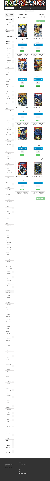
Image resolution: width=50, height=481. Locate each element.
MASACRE (9, 62)
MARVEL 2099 (9, 165)
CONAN (8, 336)
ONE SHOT (9, 110)
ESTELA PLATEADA (8, 277)
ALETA (8, 397)
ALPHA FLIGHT (9, 124)
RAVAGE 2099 (9, 201)
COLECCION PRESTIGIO (8, 154)
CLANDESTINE (9, 312)
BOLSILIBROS (8, 452)
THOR (8, 139)
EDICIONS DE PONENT (9, 379)
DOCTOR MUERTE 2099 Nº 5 (38, 73)
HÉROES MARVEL (8, 229)
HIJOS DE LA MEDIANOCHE (8, 159)
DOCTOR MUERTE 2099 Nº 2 (22, 143)
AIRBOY (8, 369)
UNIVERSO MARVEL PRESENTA (8, 282)
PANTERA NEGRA (8, 150)
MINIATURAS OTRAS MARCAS (9, 448)
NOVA (8, 177)
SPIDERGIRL (9, 242)
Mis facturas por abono (9, 464)
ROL (7, 29)
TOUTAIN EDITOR (8, 417)
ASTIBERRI (9, 402)
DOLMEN (8, 412)
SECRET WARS (8, 255)
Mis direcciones (7, 465)
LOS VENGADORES (8, 116)
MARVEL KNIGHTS (8, 185)
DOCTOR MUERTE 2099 (8, 291)
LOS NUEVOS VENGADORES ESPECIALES (9, 217)
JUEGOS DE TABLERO (8, 27)
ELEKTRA (8, 285)
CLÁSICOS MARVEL (8, 252)
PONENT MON (9, 436)
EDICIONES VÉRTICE (8, 410)
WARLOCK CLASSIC (8, 327)
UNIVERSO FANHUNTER (8, 339)
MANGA (7, 440)
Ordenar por (17, 17)
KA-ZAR (8, 204)
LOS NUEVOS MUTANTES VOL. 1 (9, 174)
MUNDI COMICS (7, 422)
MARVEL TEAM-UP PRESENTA (8, 198)
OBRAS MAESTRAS (8, 84)
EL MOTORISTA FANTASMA (8, 88)
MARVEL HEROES (8, 58)
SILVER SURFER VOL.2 (8, 212)
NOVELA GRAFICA (8, 73)
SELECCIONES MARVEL (8, 108)
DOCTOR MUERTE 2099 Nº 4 (22, 108)
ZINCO (8, 419)
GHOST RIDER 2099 (9, 269)
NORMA (8, 46)
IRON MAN (9, 144)
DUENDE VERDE (8, 307)
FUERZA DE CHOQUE (8, 274)
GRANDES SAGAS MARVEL (9, 70)
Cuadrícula (41, 17)
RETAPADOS (9, 352)
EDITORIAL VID (8, 427)
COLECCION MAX (8, 348)
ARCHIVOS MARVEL (8, 130)
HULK (8, 67)
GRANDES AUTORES (8, 137)
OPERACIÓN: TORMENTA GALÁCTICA (8, 181)
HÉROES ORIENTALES (8, 367)
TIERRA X (8, 261)
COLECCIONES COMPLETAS (8, 23)
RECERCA (8, 400)
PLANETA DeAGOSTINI (8, 406)
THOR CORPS (9, 263)
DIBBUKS (8, 438)
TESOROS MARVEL (8, 113)
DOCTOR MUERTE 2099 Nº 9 (22, 39)
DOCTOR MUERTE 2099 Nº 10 (22, 177)
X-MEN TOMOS (7, 168)
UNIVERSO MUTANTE (8, 102)
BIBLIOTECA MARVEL (8, 99)
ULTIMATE (8, 271)
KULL (8, 206)
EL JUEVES (9, 424)
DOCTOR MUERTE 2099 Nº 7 (22, 73)
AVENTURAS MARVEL (8, 331)
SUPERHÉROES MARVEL (9, 223)
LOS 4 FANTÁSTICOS (8, 133)
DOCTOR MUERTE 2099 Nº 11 (38, 143)
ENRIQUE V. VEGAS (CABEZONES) (8, 432)
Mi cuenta (7, 461)
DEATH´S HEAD (8, 310)
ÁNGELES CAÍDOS (8, 334)
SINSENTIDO (9, 414)
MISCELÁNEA (8, 34)
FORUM (8, 53)
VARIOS (8, 187)
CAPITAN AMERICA (8, 96)
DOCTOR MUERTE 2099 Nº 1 (38, 177)
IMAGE (8, 355)
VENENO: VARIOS (8, 298)
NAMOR (8, 170)
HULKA (8, 232)
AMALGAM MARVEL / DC (8, 375)
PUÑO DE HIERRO (8, 65)
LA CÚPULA (9, 390)
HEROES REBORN (8, 121)
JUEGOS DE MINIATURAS (8, 42)
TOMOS (8, 156)
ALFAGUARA (9, 385)
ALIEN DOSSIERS (8, 372)
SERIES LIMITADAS (8, 245)
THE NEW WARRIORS (8, 92)
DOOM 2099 (9, 288)
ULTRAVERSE (9, 350)
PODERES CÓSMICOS (8, 162)
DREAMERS (9, 383)
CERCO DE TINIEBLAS (8, 324)
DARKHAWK (9, 304)
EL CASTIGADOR (8, 126)
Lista (44, 17)
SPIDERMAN (9, 60)
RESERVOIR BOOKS (8, 387)
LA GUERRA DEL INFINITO (8, 248)
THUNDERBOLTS (9, 148)
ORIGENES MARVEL (8, 80)
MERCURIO (9, 189)
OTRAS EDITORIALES (8, 394)
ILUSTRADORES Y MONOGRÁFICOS (9, 38)
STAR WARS (8, 445)
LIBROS (7, 443)
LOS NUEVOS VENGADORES (9, 259)
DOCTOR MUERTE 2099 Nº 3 (38, 108)
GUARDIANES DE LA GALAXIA (9, 265)
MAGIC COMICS (7, 358)
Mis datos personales (8, 467)
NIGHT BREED (9, 354)
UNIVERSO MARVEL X (8, 142)
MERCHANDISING (9, 19)
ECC (7, 50)
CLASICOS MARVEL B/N (8, 77)
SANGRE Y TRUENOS (8, 240)
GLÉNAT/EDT (9, 381)
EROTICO (8, 435)
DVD (7, 450)
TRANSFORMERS (9, 364)
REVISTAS (8, 404)
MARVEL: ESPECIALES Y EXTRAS (8, 236)
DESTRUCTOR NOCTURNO (9, 301)
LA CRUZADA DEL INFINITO (8, 320)
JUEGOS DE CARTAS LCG (8, 32)
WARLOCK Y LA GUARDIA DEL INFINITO (9, 316)
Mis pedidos (7, 462)
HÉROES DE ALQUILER (8, 226)
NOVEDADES (9, 48)
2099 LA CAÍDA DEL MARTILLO (9, 295)
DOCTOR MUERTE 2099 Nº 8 (38, 39)
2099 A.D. (8, 287)
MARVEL (8, 55)
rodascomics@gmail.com (23, 473)
